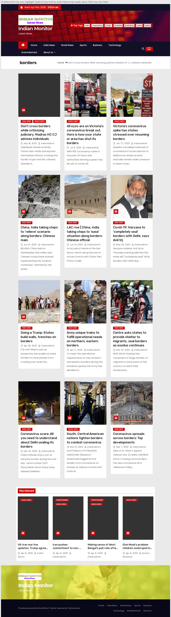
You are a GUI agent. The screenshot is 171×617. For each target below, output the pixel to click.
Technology (114, 45)
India (87, 25)
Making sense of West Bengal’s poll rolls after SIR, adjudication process (102, 550)
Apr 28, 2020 (31, 345)
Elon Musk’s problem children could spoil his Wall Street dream (137, 548)
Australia (118, 25)
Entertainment (29, 52)
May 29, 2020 (123, 244)
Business (97, 45)
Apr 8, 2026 (27, 553)
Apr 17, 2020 (76, 349)
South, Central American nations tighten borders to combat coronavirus (85, 438)
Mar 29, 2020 (123, 349)
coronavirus (97, 25)
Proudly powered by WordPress (33, 608)
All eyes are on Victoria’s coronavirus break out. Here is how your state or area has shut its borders (85, 134)
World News (67, 45)
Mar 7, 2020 (122, 446)
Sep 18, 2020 (31, 143)
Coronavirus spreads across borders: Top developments (129, 438)
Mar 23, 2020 (31, 451)
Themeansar (74, 608)
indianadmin (46, 143)
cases (139, 25)
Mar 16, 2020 (77, 446)
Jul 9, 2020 (76, 147)
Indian (147, 25)
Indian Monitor (35, 28)
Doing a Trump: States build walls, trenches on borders (38, 337)
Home (34, 45)
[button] (143, 48)
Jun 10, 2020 (30, 244)
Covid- (108, 25)
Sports (83, 45)
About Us (49, 52)
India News (49, 45)
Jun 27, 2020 (123, 143)
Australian (129, 25)
